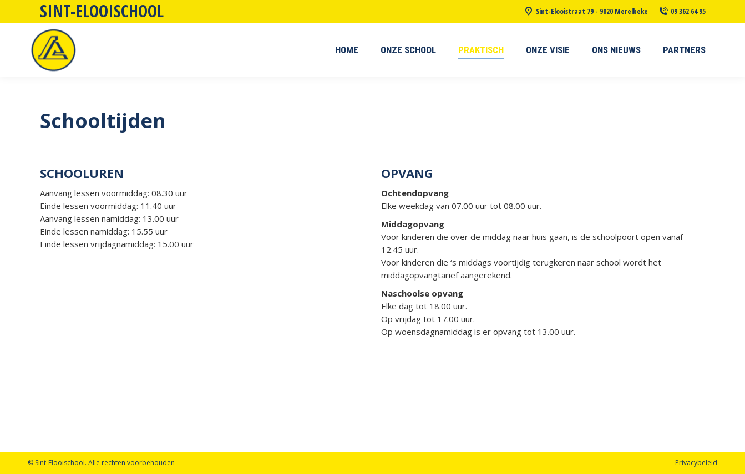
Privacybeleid (696, 462)
